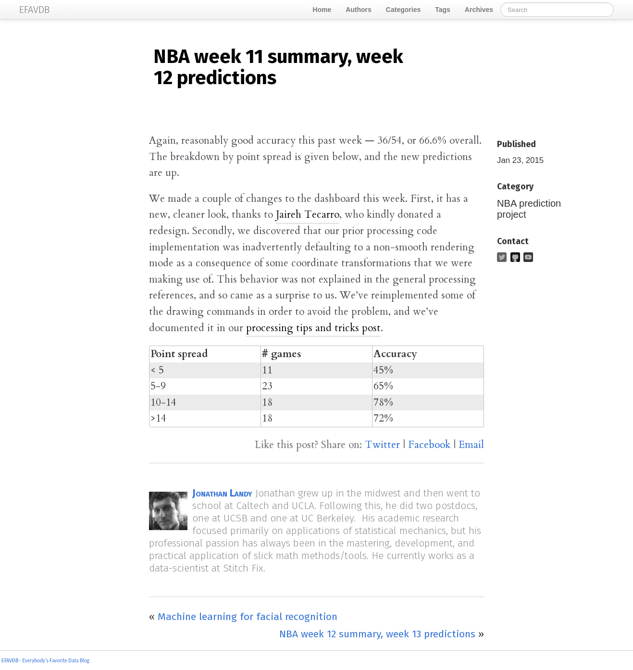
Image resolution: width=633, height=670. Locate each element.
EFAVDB (9, 661)
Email (471, 445)
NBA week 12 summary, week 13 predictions (377, 634)
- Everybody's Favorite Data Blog (53, 660)
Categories (403, 9)
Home (321, 9)
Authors (359, 9)
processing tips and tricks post (313, 328)
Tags (442, 9)
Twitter (382, 445)
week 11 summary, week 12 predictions (278, 67)
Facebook (429, 445)
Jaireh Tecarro (307, 215)
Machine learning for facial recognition (247, 616)
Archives (479, 9)
